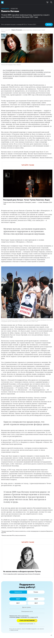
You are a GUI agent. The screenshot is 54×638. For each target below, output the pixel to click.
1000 (36, 599)
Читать (49, 24)
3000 (18, 599)
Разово (36, 592)
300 (36, 603)
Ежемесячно (18, 592)
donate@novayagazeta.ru (31, 628)
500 (17, 603)
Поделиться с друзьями (27, 623)
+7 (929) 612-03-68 (13, 630)
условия (17, 617)
